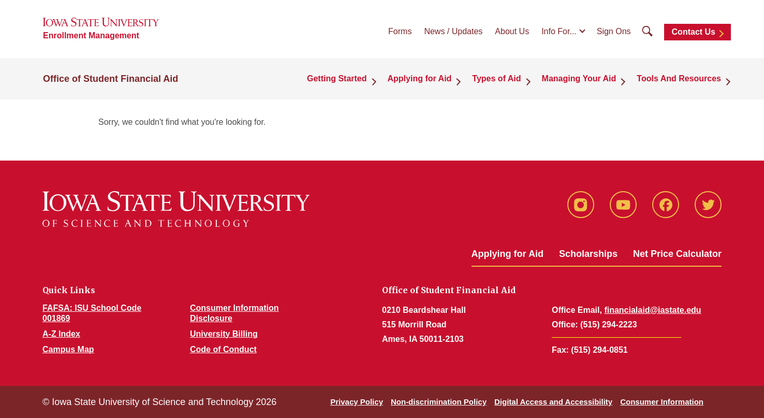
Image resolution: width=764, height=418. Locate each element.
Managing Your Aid (579, 78)
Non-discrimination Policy (439, 401)
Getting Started (337, 78)
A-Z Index (61, 333)
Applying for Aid (420, 78)
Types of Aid (496, 78)
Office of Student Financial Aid (110, 79)
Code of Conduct (223, 349)
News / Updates (453, 31)
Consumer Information (661, 401)
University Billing (224, 333)
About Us (512, 31)
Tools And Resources (679, 78)
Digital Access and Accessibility (553, 401)
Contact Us (693, 31)
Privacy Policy (356, 401)
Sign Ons (614, 31)
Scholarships (588, 254)
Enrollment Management (91, 35)
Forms (400, 31)
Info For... (559, 31)
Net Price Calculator (677, 254)
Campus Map (68, 349)
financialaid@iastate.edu (652, 310)
